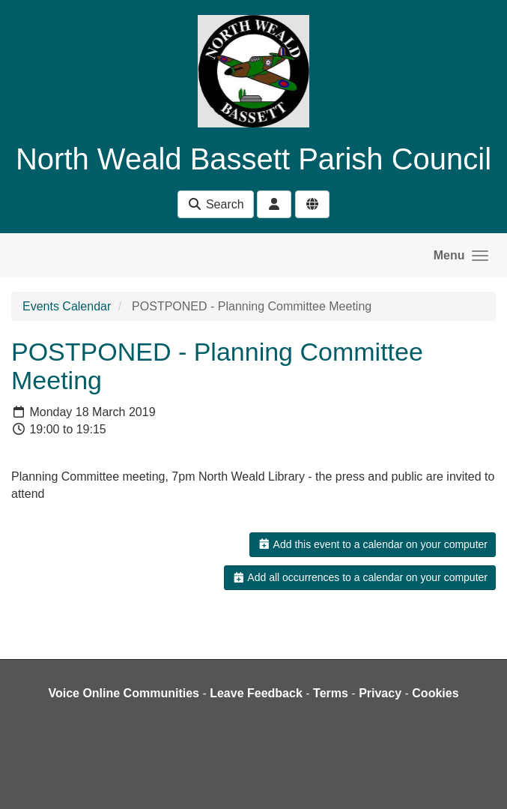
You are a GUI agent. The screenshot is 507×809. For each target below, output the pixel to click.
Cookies (435, 693)
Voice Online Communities (123, 693)
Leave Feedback (256, 693)
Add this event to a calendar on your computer (373, 544)
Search (215, 204)
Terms (330, 693)
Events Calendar (66, 306)
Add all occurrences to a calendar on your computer (360, 577)
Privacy (380, 693)
